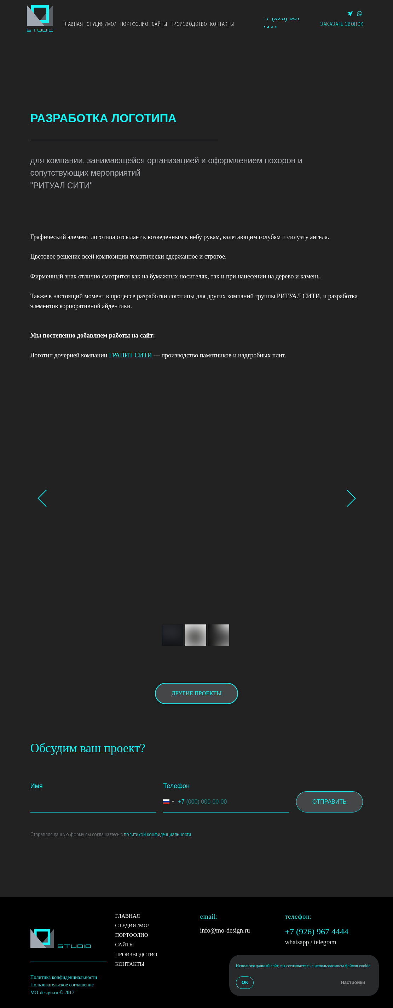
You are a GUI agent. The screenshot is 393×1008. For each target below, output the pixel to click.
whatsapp (297, 942)
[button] (342, 24)
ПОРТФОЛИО (131, 935)
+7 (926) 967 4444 (317, 931)
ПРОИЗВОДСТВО (136, 954)
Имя (36, 785)
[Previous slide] (42, 498)
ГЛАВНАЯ (127, 916)
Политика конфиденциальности (63, 977)
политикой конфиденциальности (157, 834)
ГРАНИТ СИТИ (130, 355)
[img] (40, 18)
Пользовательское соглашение (62, 984)
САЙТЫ (124, 944)
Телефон (176, 785)
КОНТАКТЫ (130, 964)
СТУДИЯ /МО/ (132, 925)
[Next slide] (351, 498)
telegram (325, 942)
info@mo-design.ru (225, 930)
